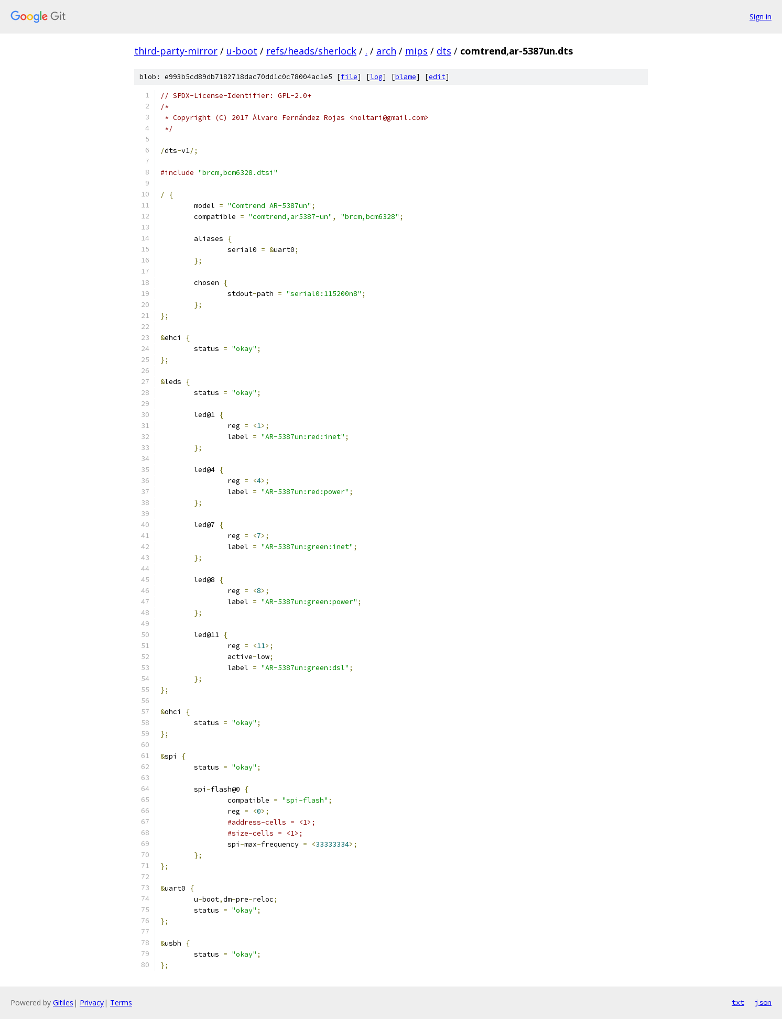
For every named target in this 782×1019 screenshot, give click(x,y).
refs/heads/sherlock (311, 51)
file (349, 76)
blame (405, 76)
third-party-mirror (176, 51)
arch (386, 51)
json (763, 1002)
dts (444, 51)
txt (738, 1002)
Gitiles (63, 1002)
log (376, 76)
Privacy (92, 1002)
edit (437, 76)
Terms (121, 1002)
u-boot (241, 51)
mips (416, 51)
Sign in (761, 16)
